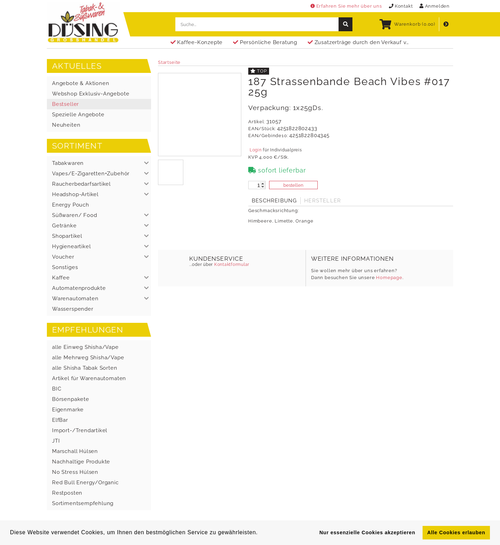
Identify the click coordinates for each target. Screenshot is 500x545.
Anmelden (434, 6)
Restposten (67, 493)
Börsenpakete (70, 399)
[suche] (345, 24)
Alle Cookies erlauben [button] (456, 532)
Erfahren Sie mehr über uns (346, 6)
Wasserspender (72, 309)
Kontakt (401, 6)
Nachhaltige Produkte (81, 462)
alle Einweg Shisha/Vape (85, 347)
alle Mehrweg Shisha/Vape (88, 357)
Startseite (169, 62)
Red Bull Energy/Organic (85, 482)
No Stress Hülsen (75, 472)
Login (255, 150)
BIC (56, 389)
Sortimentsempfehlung (83, 503)
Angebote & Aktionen (80, 83)
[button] (99, 163)
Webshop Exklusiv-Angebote (90, 94)
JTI (56, 441)
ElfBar (60, 420)
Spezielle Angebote (78, 114)
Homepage (389, 277)
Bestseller (65, 104)
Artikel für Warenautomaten (89, 378)
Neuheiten (66, 125)
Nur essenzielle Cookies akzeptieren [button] (367, 532)
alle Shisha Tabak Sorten (84, 368)
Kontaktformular (231, 264)
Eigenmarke (68, 409)
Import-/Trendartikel (79, 430)
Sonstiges (65, 267)
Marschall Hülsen (75, 451)
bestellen (293, 185)
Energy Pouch (70, 205)
